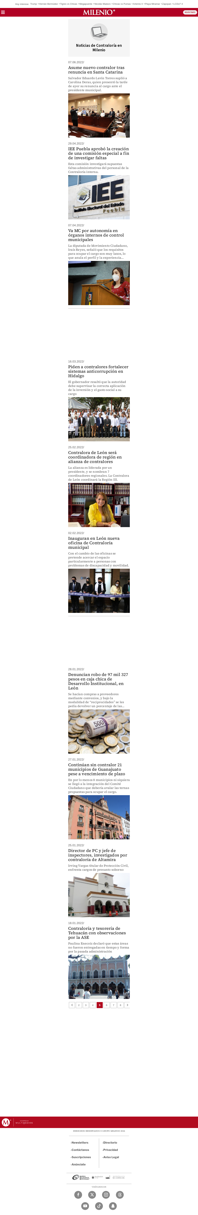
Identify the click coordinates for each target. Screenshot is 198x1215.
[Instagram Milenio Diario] (106, 1195)
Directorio (110, 1142)
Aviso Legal (111, 1157)
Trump (33, 4)
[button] (3, 13)
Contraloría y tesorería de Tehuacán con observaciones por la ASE (97, 932)
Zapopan (166, 4)
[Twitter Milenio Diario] (92, 1195)
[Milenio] (99, 12)
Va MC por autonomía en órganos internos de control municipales (96, 235)
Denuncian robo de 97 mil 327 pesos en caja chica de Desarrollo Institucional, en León (98, 681)
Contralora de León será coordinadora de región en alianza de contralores (95, 457)
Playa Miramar (152, 4)
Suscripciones (81, 1157)
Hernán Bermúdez (48, 4)
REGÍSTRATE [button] (190, 12)
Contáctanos (80, 1150)
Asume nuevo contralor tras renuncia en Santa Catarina (96, 70)
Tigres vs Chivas (68, 4)
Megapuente (85, 4)
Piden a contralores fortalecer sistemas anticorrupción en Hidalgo (98, 371)
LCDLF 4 (178, 4)
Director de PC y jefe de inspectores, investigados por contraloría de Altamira (97, 855)
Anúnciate (79, 1164)
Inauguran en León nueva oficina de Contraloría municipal (94, 542)
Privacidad (110, 1150)
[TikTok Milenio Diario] (99, 1206)
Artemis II (138, 4)
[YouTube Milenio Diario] (85, 1206)
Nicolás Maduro (102, 4)
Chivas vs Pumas (122, 4)
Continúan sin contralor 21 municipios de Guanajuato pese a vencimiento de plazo (96, 769)
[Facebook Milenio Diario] (78, 1195)
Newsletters (80, 1142)
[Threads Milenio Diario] (120, 1195)
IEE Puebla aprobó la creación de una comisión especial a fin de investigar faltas (98, 153)
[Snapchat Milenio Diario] (113, 1206)
